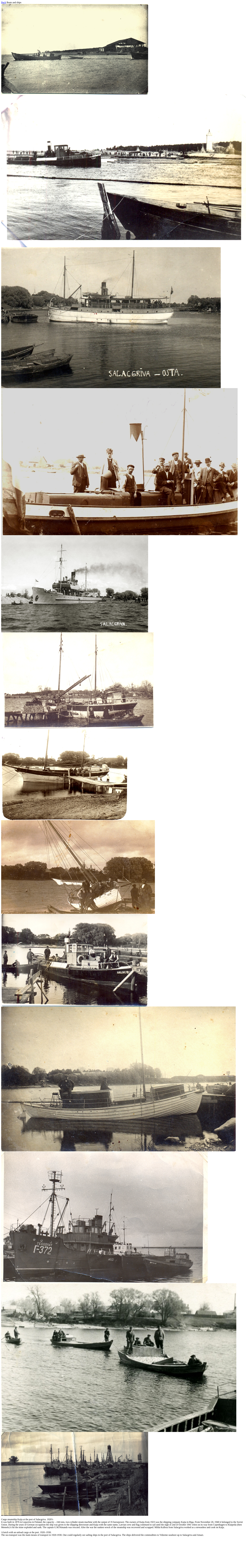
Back (3, 2)
